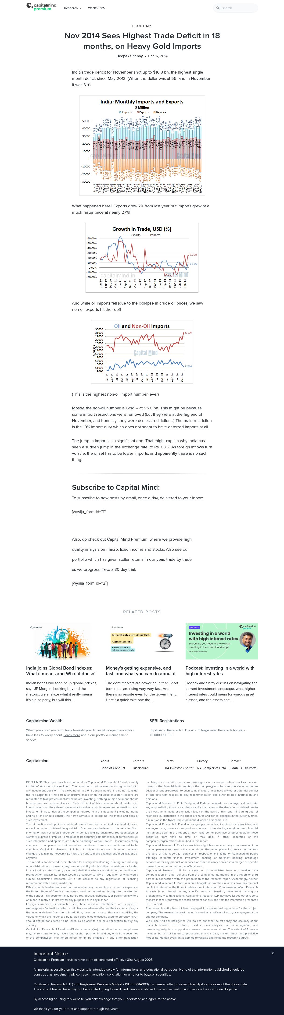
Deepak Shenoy (129, 56)
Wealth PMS (96, 8)
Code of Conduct (113, 768)
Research (71, 8)
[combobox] (235, 8)
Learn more (72, 735)
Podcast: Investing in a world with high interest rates (220, 671)
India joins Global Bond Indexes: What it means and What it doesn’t (61, 671)
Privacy (202, 761)
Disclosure (140, 768)
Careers (138, 761)
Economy (142, 26)
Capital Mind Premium (127, 539)
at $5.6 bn (148, 408)
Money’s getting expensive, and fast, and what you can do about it (141, 671)
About (105, 761)
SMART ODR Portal (243, 768)
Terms (169, 761)
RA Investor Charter (179, 768)
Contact (235, 761)
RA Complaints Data (211, 768)
